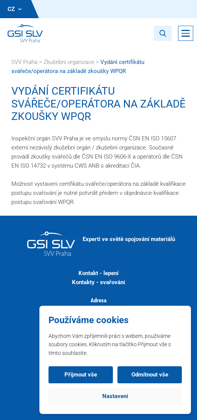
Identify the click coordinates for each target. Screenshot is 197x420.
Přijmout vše (80, 374)
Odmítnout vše (149, 374)
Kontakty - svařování (98, 282)
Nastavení (115, 396)
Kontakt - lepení (98, 273)
